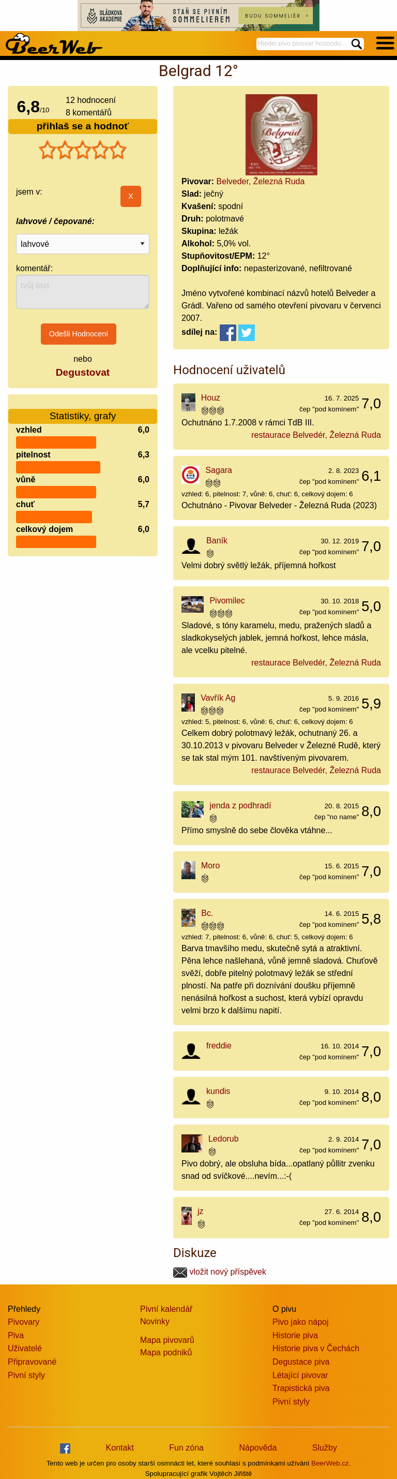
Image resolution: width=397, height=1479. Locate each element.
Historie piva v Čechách (315, 1348)
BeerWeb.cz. (330, 1463)
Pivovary (23, 1322)
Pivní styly (26, 1375)
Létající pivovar (300, 1375)
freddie (219, 1045)
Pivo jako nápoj (300, 1322)
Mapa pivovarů (167, 1340)
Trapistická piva (301, 1388)
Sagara (218, 470)
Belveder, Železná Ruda (261, 181)
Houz (210, 397)
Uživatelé (25, 1348)
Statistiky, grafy (83, 409)
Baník (216, 540)
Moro (210, 865)
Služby (324, 1447)
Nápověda (258, 1447)
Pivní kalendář (166, 1309)
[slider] (83, 150)
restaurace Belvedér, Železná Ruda (316, 435)
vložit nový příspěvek (219, 1271)
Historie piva (295, 1335)
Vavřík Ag (218, 697)
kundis (218, 1091)
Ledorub (223, 1138)
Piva (16, 1335)
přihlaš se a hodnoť (83, 126)
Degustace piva (300, 1361)
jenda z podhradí (240, 805)
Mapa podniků (166, 1352)
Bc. (207, 913)
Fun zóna (186, 1447)
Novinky (155, 1321)
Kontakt (120, 1447)
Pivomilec (227, 600)
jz (200, 1211)
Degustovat (83, 372)
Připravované (32, 1361)
